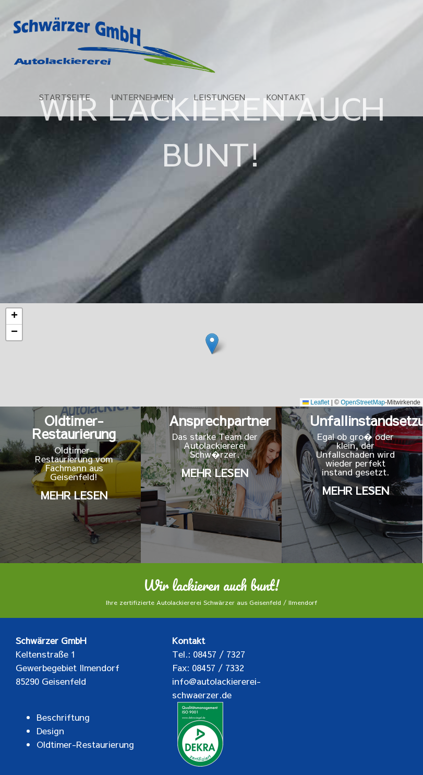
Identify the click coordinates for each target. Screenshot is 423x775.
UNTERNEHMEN (142, 97)
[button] (212, 343)
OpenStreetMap (363, 402)
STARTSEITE (64, 97)
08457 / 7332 (218, 667)
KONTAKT (286, 97)
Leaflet (316, 402)
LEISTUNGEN (219, 97)
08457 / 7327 (219, 654)
